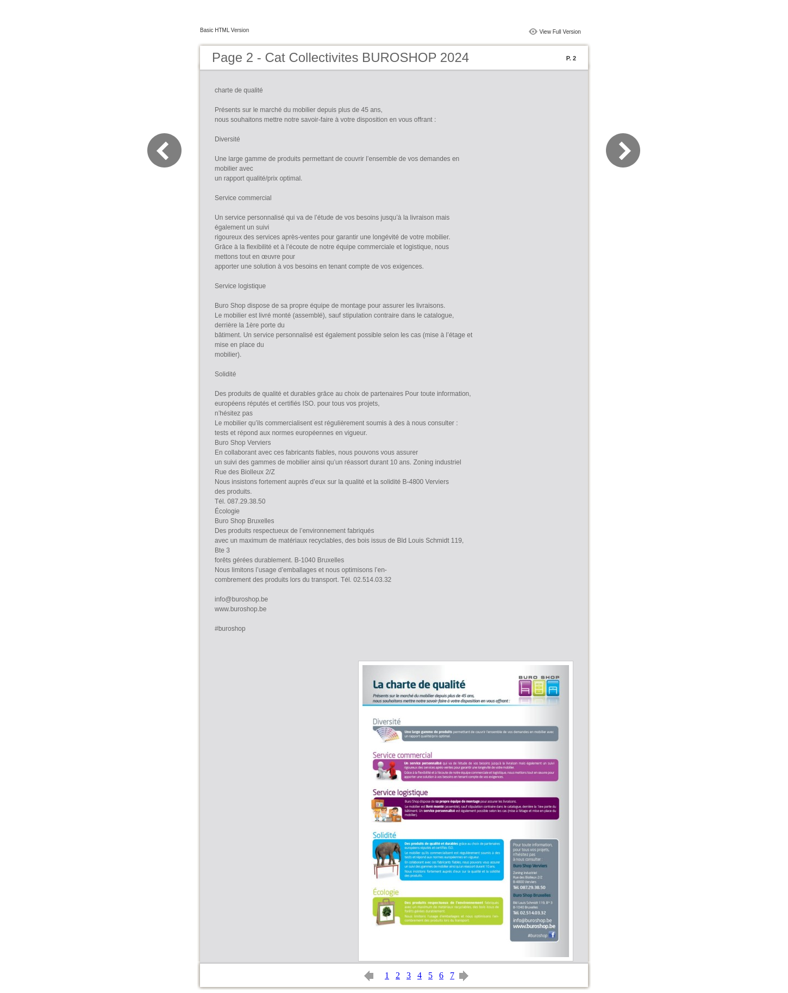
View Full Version (560, 32)
